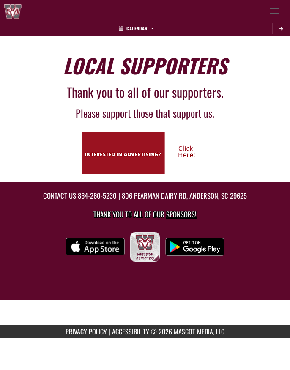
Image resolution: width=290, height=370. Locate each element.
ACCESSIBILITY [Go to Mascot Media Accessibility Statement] (130, 331)
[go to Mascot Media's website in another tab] (145, 151)
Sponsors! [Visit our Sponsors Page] (181, 214)
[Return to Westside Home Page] (12, 11)
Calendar (136, 28)
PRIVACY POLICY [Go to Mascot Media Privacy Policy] (86, 331)
